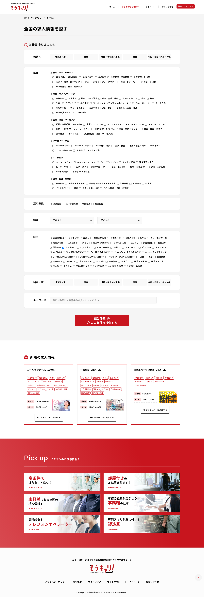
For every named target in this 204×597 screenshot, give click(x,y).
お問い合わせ (167, 6)
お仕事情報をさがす (130, 6)
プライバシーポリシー (56, 581)
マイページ (134, 581)
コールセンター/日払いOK (41, 369)
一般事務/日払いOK (90, 369)
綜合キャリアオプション (33, 18)
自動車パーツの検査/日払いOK (150, 369)
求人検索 (50, 18)
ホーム (112, 6)
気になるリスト (186, 6)
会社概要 (77, 581)
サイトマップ (94, 581)
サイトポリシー (115, 581)
